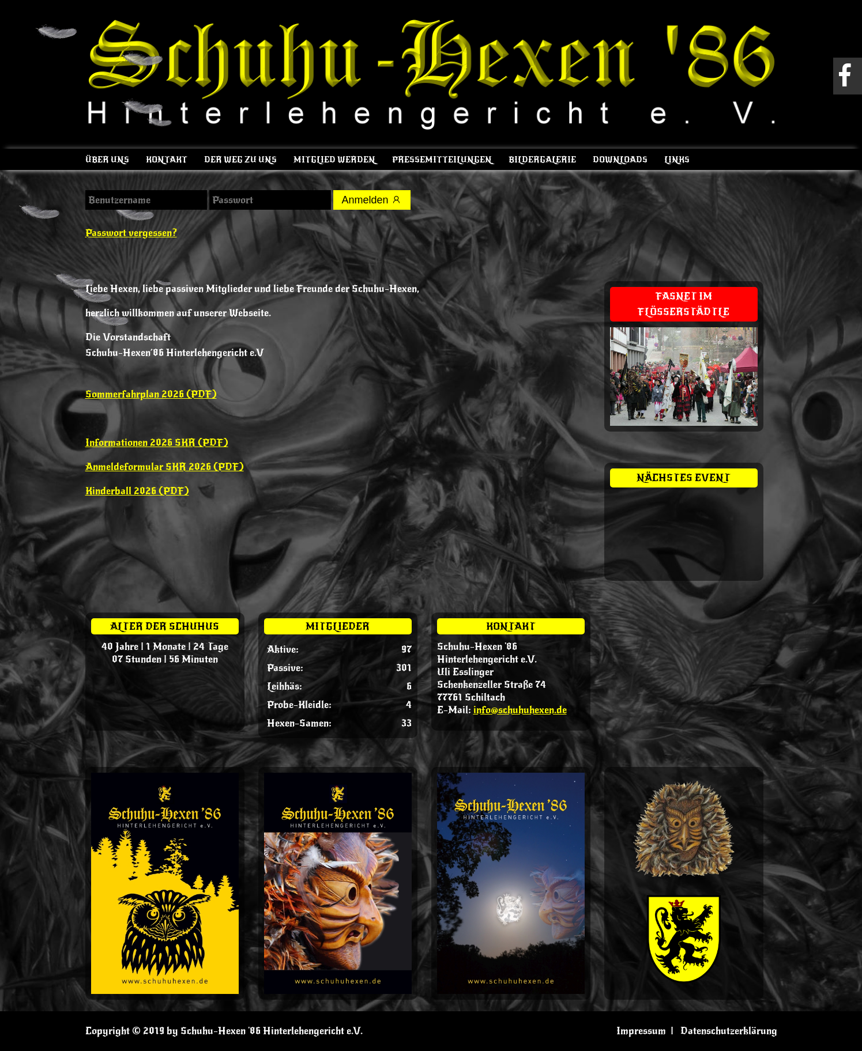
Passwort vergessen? (131, 232)
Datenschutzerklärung (728, 1030)
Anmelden (372, 200)
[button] (25, 1025)
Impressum (641, 1030)
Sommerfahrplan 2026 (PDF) (151, 394)
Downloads (620, 159)
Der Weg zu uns (240, 159)
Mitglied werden (334, 159)
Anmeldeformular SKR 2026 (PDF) (164, 466)
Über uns (107, 159)
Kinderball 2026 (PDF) (137, 491)
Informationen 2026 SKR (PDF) (156, 442)
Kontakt (166, 159)
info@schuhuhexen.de (520, 710)
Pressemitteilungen (442, 159)
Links (677, 159)
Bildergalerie (542, 159)
